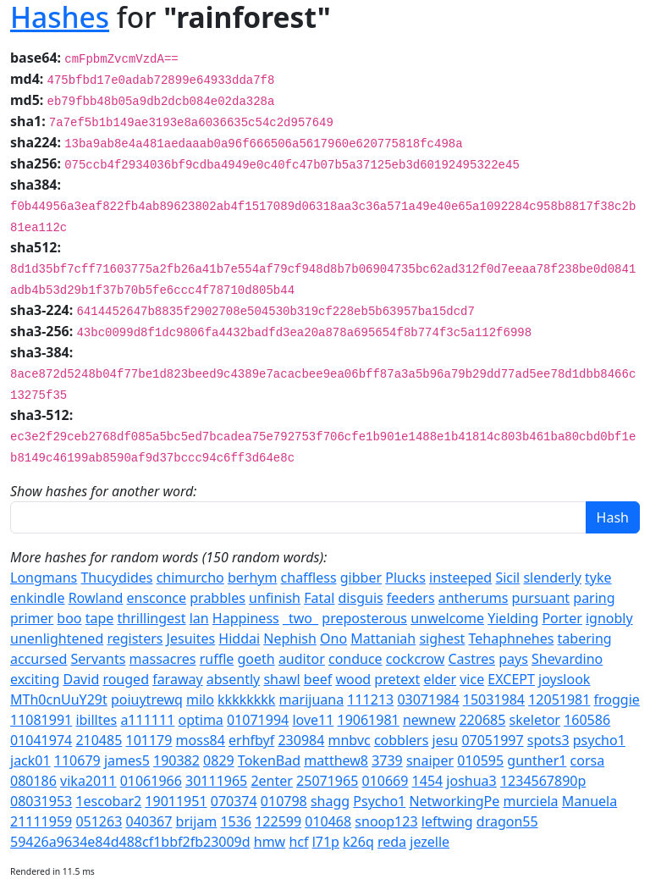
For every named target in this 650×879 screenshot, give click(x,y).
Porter (561, 618)
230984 (301, 740)
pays (513, 659)
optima (200, 719)
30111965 (216, 780)
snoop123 (386, 821)
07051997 (492, 740)
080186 (33, 780)
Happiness (245, 618)
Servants (98, 659)
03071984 (428, 699)
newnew (429, 719)
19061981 (368, 719)
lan (199, 618)
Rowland (96, 598)
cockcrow (415, 659)
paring (593, 598)
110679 (77, 760)
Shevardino (567, 659)
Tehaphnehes (511, 638)
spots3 (548, 740)
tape (99, 618)
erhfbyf (251, 740)
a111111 (147, 719)
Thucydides (116, 577)
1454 (427, 780)
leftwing (447, 821)
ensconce (157, 598)
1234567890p (543, 780)
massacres (162, 659)
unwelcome (447, 618)
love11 (312, 719)
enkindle (37, 598)
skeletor (535, 719)
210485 (98, 740)
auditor (301, 659)
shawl (281, 679)
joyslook (564, 679)
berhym (252, 577)
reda (391, 841)
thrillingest (152, 618)
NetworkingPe (454, 801)
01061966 (151, 780)
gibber (361, 577)
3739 (387, 760)
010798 (284, 801)
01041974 (41, 740)
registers (134, 638)
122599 (278, 821)
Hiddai (239, 638)
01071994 (258, 719)
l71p (325, 841)
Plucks (405, 577)
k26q (358, 841)
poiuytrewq (147, 699)
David (81, 679)
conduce (355, 659)
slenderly (552, 577)
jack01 (30, 760)
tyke (598, 577)
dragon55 (507, 821)
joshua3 (471, 780)
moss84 (200, 740)
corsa (587, 760)
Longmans (43, 577)
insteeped (460, 577)
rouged (125, 679)
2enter (271, 780)
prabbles (217, 598)
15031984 (494, 699)
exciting (34, 679)
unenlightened (56, 638)
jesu (445, 740)
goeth (255, 659)
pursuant (541, 598)
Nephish (290, 638)
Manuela (589, 801)
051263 (98, 821)
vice (472, 679)
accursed (38, 659)
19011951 (176, 801)
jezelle (429, 841)
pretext (397, 679)
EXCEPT (511, 679)
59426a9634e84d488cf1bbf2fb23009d (130, 841)
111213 (370, 699)
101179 (148, 740)
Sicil (507, 577)
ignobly (609, 618)
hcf (298, 841)
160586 (587, 719)
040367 (148, 821)
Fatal (319, 598)
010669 (384, 780)
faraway (177, 679)
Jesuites (191, 638)
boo (69, 618)
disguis (361, 598)
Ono (333, 638)
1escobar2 (108, 801)
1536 (235, 821)
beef (318, 679)
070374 (234, 801)
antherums (473, 598)
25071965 (327, 780)
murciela (531, 801)
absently (233, 679)
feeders (411, 598)
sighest (442, 638)
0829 (218, 760)
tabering (585, 638)
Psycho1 (379, 801)
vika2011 (88, 780)
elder (439, 679)
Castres (471, 659)
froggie (617, 699)
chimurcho (190, 577)
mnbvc (349, 740)
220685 (482, 719)
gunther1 (536, 760)
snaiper (430, 760)
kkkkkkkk (246, 699)
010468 (328, 821)
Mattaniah (383, 638)
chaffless (309, 577)
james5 (127, 760)
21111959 (41, 821)
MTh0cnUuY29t (58, 699)
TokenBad (269, 760)
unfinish (274, 598)
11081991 (41, 719)
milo (200, 699)
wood (353, 679)
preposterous (364, 618)
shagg (330, 801)
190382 (176, 760)
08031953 (41, 801)
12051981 (559, 699)
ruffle (217, 659)
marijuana (311, 699)
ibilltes (96, 719)
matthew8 (336, 760)
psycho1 (599, 740)
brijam (197, 821)
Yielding (513, 618)
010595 (480, 760)
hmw (269, 841)
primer (31, 618)
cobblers (401, 740)
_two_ (300, 618)
